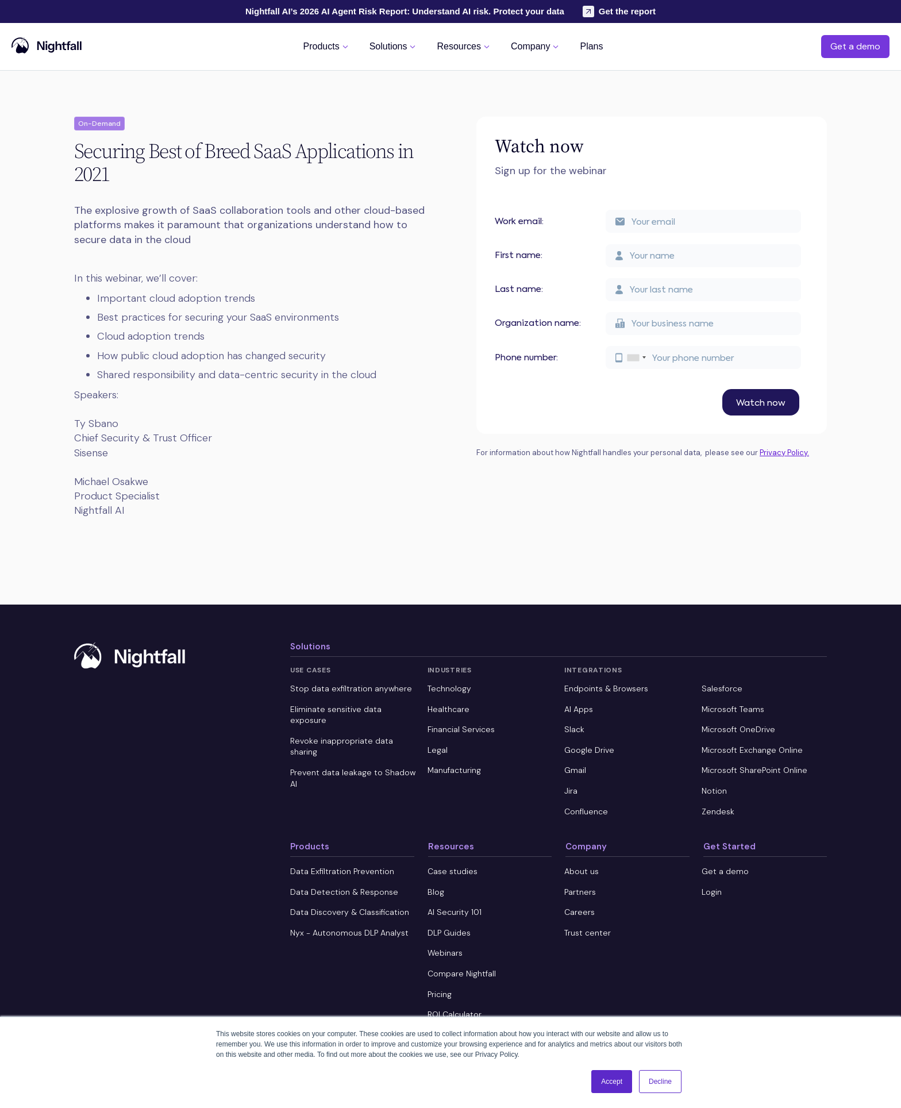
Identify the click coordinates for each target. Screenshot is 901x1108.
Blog (436, 892)
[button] (327, 46)
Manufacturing (454, 770)
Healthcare (448, 709)
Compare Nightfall (462, 973)
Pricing (440, 994)
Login (712, 892)
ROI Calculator (455, 1014)
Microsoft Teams (733, 709)
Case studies (453, 871)
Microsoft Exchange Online (752, 750)
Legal (438, 750)
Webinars (445, 953)
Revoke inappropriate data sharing (341, 746)
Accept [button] (611, 1082)
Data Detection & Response (344, 892)
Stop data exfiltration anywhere (351, 688)
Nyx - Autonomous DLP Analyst (349, 933)
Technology (449, 688)
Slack (574, 729)
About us (581, 871)
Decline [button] (660, 1082)
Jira (570, 791)
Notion (714, 791)
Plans (591, 46)
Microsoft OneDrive (738, 729)
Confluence (586, 811)
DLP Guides (449, 933)
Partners (580, 892)
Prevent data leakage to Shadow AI (352, 778)
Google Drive (589, 750)
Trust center (587, 933)
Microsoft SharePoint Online (754, 770)
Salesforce (722, 688)
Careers (579, 912)
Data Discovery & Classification (349, 912)
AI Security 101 (455, 912)
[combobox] (636, 357)
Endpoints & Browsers (606, 688)
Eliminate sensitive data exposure (336, 715)
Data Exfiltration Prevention (342, 871)
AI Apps (578, 709)
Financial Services (461, 729)
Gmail (575, 770)
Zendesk (718, 811)
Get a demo (855, 46)
